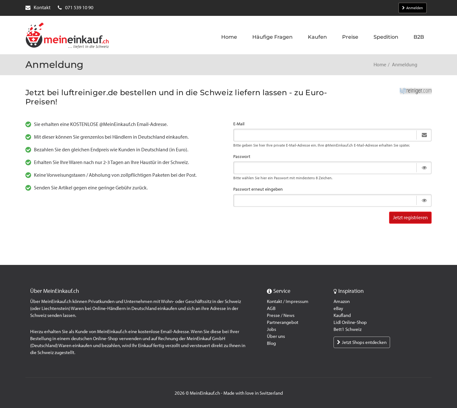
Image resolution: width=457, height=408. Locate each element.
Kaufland (342, 315)
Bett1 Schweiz (347, 329)
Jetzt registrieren (410, 217)
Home (380, 65)
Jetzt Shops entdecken (362, 342)
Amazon (342, 301)
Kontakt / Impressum (287, 301)
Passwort (241, 156)
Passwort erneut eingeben (258, 189)
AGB (271, 308)
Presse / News (281, 315)
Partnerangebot (282, 322)
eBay (338, 308)
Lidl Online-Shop (350, 322)
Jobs (271, 329)
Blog (271, 343)
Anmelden (412, 8)
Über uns (276, 336)
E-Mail (238, 124)
